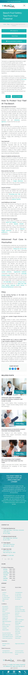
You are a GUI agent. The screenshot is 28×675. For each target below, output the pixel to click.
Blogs (8, 24)
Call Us (8, 96)
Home (4, 24)
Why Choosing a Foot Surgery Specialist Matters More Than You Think (12, 461)
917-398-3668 (10, 555)
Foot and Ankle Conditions (14, 41)
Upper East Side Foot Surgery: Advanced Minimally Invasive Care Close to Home (12, 399)
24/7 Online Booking (14, 1)
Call (18, 491)
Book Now (15, 36)
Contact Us (14, 31)
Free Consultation (17, 96)
